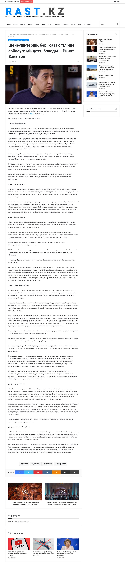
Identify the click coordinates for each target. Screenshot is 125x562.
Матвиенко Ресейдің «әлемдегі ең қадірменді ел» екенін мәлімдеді (67, 553)
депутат (25, 464)
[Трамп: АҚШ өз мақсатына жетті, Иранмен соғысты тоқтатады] (92, 49)
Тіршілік (22, 24)
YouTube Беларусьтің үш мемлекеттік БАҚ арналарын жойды (17, 553)
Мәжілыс (48, 464)
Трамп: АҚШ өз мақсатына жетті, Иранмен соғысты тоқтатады (107, 49)
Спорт (80, 24)
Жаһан (73, 24)
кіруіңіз (25, 521)
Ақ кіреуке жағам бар (106, 75)
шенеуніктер (61, 464)
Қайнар (30, 24)
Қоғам (9, 24)
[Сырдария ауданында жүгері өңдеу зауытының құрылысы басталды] (92, 68)
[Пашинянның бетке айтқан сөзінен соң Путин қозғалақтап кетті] (92, 59)
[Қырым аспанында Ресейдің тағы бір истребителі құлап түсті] (43, 544)
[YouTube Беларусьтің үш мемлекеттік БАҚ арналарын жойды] (19, 544)
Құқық (44, 24)
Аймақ (15, 24)
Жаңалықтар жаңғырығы (24, 34)
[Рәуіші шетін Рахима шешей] (92, 42)
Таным (37, 24)
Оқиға (50, 24)
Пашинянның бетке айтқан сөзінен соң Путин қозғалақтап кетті (107, 58)
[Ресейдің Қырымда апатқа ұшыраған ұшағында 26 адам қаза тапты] (92, 85)
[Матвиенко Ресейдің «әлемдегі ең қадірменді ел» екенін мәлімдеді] (68, 544)
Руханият (66, 24)
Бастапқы (12, 34)
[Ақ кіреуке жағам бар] (92, 77)
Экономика (87, 24)
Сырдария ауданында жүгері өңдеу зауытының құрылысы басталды (107, 67)
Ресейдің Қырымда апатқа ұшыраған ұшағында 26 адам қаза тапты (108, 84)
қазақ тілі (36, 464)
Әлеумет (57, 24)
